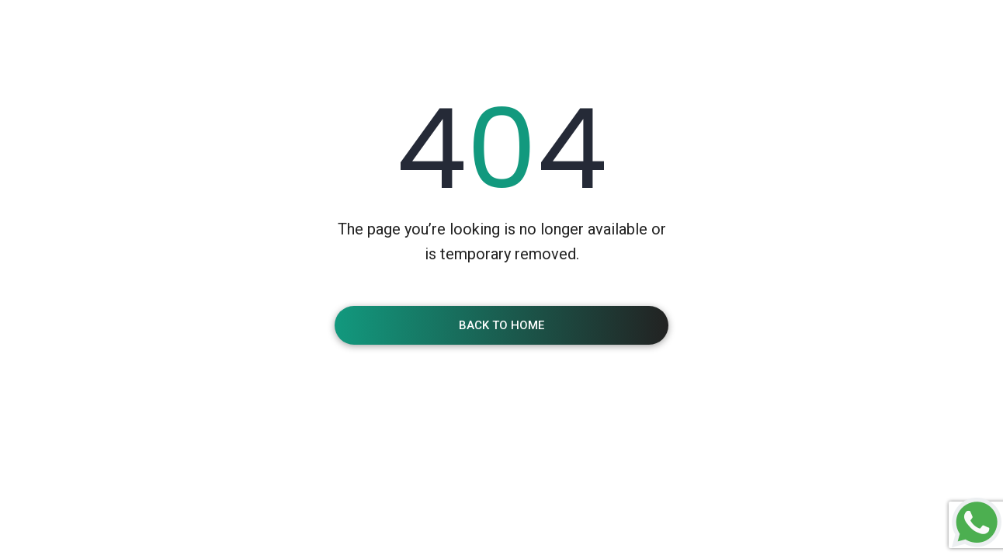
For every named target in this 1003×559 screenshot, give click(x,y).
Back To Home (501, 325)
